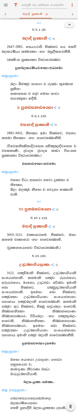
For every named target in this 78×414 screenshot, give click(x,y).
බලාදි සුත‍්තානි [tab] (39, 14)
